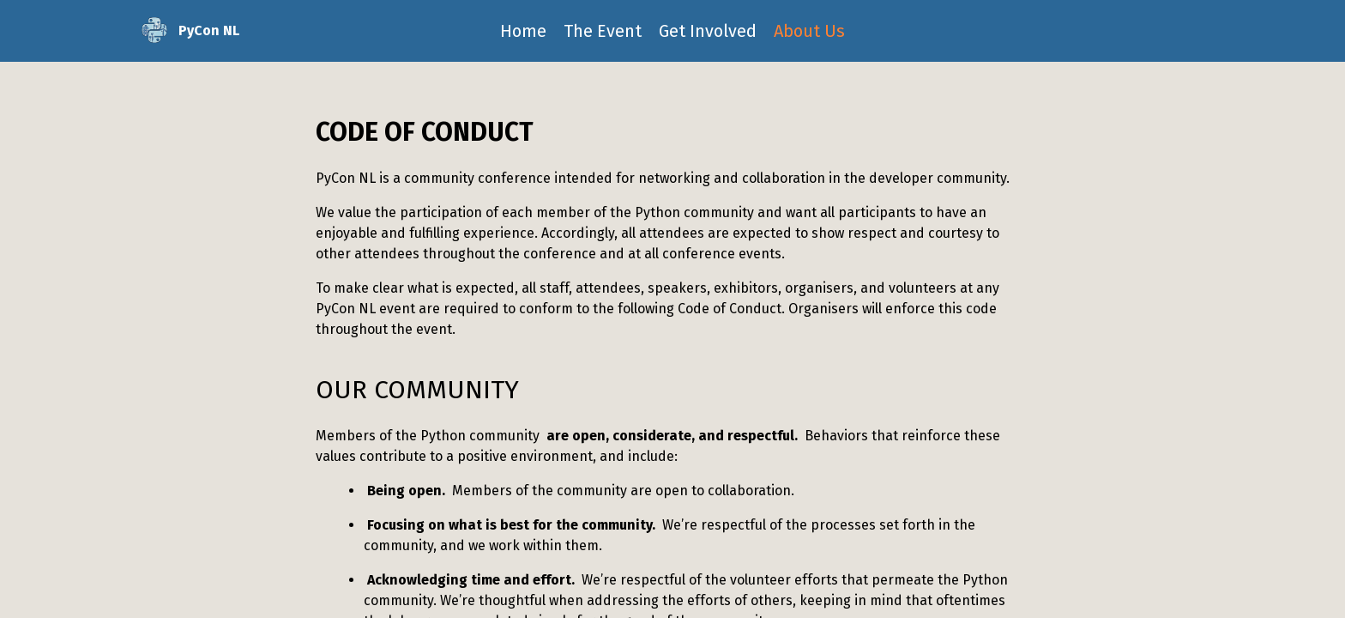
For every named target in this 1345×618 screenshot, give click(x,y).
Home (523, 31)
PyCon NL (188, 31)
